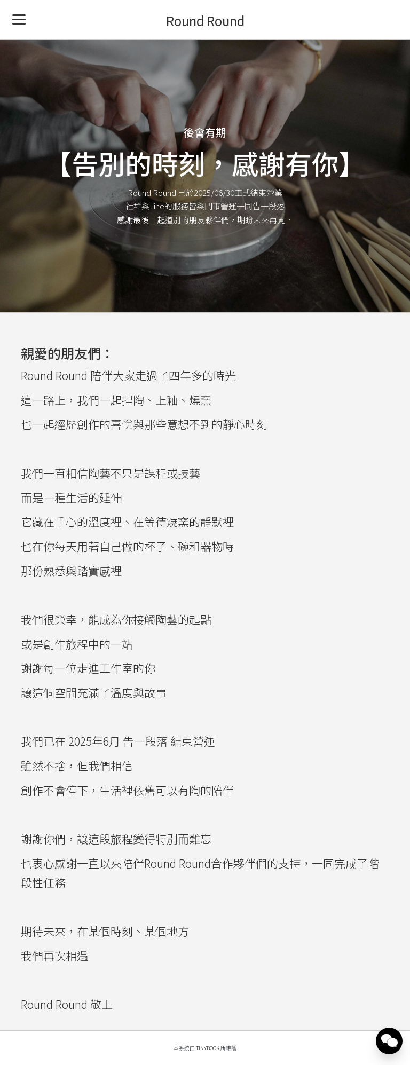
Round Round (205, 20)
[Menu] (19, 19)
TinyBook (207, 1048)
